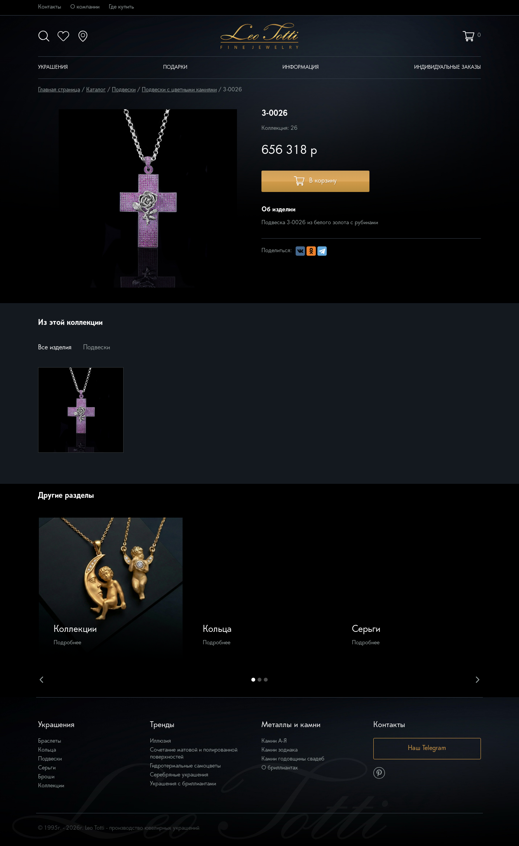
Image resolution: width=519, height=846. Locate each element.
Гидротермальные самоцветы (185, 766)
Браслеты (49, 741)
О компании (84, 7)
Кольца (47, 750)
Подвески (124, 90)
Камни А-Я (274, 741)
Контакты (49, 7)
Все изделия (54, 348)
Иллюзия (160, 741)
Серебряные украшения (179, 775)
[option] (110, 589)
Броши (46, 777)
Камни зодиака (279, 750)
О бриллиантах (279, 768)
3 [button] (266, 680)
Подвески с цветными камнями (179, 90)
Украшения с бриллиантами (183, 784)
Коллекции (51, 786)
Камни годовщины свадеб (292, 759)
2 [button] (259, 680)
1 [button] (253, 680)
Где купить (121, 7)
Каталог (96, 90)
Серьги (47, 768)
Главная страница (59, 90)
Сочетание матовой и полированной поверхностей (193, 753)
